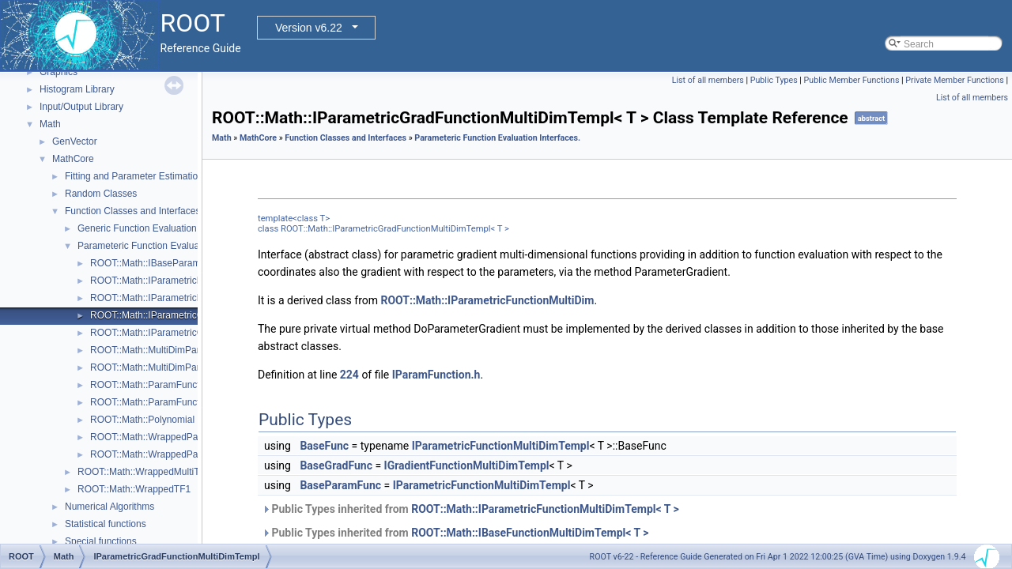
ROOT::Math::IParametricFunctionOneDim (179, 297)
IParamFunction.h (436, 374)
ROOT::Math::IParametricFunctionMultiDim (487, 300)
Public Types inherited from (470, 509)
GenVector (74, 141)
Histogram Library (77, 89)
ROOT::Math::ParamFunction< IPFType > (177, 384)
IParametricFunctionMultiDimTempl (501, 445)
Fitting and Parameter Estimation (134, 176)
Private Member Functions (954, 80)
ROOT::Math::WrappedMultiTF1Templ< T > (167, 471)
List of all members (708, 80)
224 (349, 374)
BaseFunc (324, 445)
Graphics (58, 71)
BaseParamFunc (340, 485)
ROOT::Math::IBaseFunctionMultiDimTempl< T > (529, 532)
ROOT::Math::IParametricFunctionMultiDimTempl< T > (545, 509)
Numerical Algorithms (109, 506)
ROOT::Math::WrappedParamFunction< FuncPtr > (195, 437)
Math (50, 124)
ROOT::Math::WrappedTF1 (134, 489)
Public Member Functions (852, 80)
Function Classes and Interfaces (132, 211)
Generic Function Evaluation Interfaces (159, 228)
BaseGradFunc (336, 465)
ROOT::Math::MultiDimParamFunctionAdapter (186, 350)
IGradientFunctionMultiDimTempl (466, 465)
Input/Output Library (81, 106)
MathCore (73, 158)
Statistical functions (105, 523)
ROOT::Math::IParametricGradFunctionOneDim (189, 332)
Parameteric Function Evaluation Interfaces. (169, 245)
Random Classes (101, 193)
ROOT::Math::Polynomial (142, 419)
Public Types (774, 80)
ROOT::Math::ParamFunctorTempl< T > (172, 402)
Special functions (101, 541)
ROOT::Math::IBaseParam (145, 263)
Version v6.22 (308, 27)
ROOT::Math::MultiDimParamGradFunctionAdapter (197, 367)
